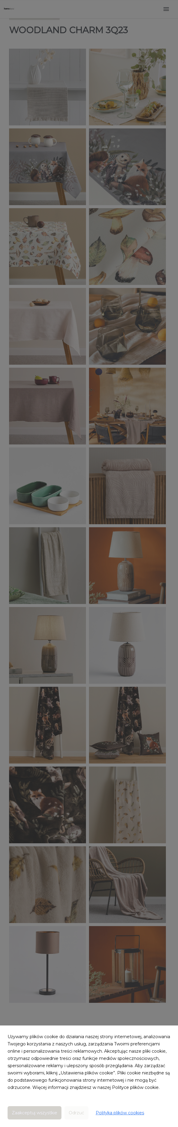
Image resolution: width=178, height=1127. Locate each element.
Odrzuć (76, 1113)
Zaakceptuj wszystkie (34, 1113)
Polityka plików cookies (120, 1113)
